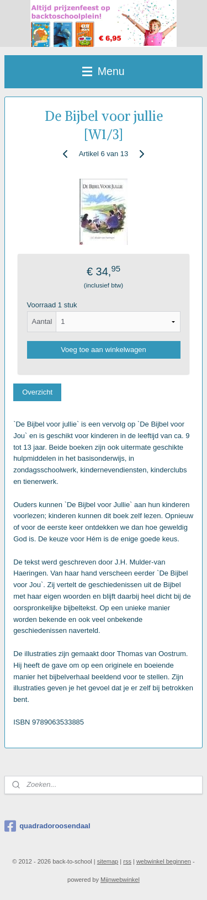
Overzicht (37, 392)
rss (127, 861)
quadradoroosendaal (47, 826)
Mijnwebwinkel (120, 879)
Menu (103, 71)
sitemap (108, 861)
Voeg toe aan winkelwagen (103, 349)
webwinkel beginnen (163, 861)
